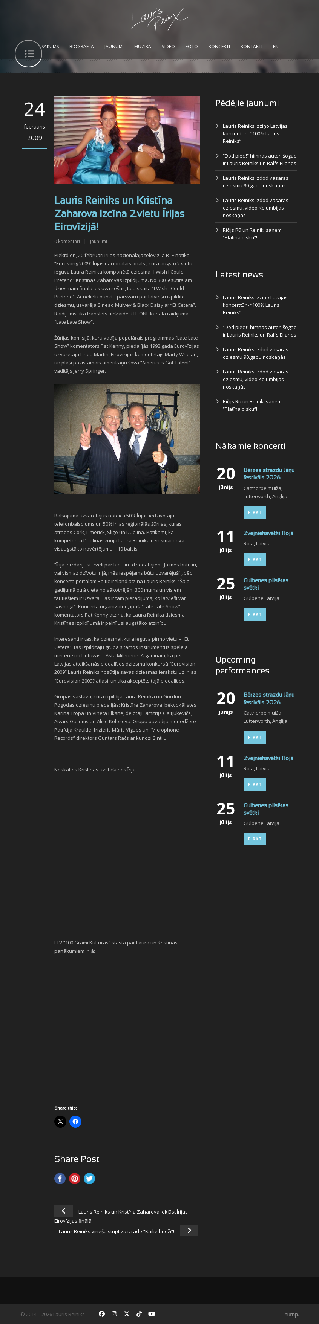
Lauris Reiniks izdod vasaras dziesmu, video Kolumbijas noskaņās (255, 208)
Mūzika (142, 46)
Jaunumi (114, 46)
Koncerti (219, 46)
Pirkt (255, 512)
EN (276, 46)
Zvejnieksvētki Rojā (268, 533)
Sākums (50, 46)
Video (168, 46)
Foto (192, 46)
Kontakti (251, 46)
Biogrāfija (81, 46)
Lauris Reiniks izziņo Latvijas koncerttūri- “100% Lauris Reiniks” (255, 133)
